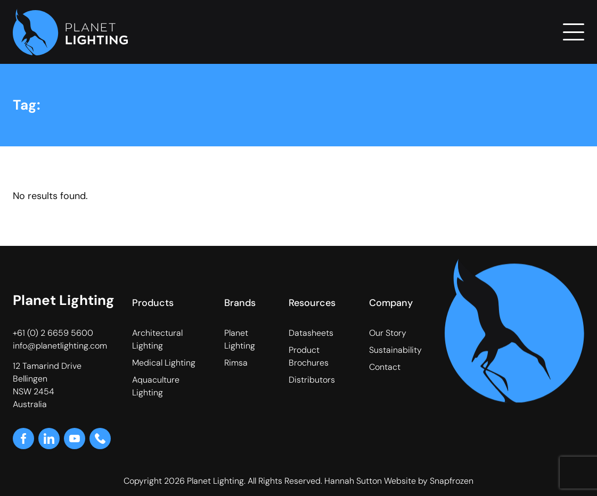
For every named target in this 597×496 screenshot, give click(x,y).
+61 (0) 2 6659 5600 (53, 332)
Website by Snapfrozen (428, 480)
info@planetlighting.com (60, 345)
